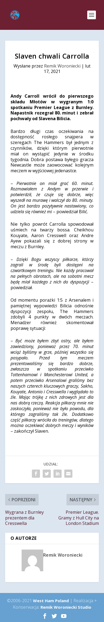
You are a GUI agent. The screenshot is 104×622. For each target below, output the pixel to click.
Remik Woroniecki (62, 66)
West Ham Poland (51, 600)
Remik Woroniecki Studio (66, 607)
